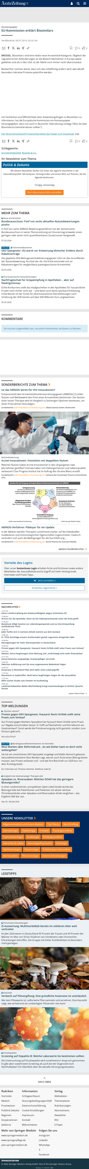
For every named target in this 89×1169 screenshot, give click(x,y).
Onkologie (61, 843)
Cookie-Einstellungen (33, 1110)
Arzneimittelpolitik (11, 152)
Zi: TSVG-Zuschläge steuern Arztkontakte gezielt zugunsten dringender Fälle (37, 637)
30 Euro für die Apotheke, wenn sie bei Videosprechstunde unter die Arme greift (39, 618)
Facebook (44, 1154)
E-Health (44, 830)
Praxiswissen (8, 1105)
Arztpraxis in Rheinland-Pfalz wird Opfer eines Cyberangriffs (30, 670)
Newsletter (60, 1115)
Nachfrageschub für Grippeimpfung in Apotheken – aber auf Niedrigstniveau (37, 281)
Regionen (6, 1115)
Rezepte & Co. (29, 152)
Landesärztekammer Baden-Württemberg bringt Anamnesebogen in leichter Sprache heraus (42, 687)
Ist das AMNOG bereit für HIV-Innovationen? (28, 389)
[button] (85, 3)
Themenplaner (62, 1100)
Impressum (28, 1115)
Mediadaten (60, 1096)
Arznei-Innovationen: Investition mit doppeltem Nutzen (34, 460)
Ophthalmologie (11, 849)
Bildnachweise (29, 1124)
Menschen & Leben (13, 843)
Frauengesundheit (62, 830)
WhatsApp (44, 1145)
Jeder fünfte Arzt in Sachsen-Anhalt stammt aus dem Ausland (30, 632)
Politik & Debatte (10, 1110)
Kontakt (26, 1120)
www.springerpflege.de (13, 1140)
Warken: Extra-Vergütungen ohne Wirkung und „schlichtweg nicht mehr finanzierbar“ (42, 653)
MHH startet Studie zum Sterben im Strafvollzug (24, 680)
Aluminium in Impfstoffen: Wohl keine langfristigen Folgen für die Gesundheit (38, 675)
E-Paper (58, 1124)
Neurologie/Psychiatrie (40, 843)
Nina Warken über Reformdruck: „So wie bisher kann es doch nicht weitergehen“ (41, 748)
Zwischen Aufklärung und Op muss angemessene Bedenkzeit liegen (33, 664)
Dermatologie (10, 830)
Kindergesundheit (52, 836)
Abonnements (61, 1110)
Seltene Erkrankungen (54, 855)
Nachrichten (9, 606)
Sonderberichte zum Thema (24, 384)
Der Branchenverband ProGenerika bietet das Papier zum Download (37, 133)
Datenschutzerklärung (34, 1105)
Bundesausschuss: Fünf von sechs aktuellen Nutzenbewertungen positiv (40, 223)
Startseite (6, 1096)
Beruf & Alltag (71, 824)
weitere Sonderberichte (73, 549)
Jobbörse (6, 1124)
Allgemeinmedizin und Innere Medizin (23, 824)
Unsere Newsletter (17, 818)
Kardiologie (33, 836)
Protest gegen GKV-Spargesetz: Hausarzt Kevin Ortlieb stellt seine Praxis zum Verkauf (42, 648)
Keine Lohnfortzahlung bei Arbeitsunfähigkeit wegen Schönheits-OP (34, 613)
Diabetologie (29, 830)
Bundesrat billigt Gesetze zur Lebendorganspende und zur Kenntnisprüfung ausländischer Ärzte (37, 625)
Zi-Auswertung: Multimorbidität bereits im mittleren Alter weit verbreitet (39, 927)
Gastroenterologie (13, 836)
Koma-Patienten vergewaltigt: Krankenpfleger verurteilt (28, 659)
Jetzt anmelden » (44, 580)
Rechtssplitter (10, 855)
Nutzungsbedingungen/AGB (37, 1100)
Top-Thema (53, 824)
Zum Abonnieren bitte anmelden (44, 192)
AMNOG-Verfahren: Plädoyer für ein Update (27, 527)
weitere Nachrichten (78, 693)
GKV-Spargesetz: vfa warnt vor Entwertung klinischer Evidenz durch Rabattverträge (42, 252)
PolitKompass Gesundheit (56, 849)
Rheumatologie (30, 855)
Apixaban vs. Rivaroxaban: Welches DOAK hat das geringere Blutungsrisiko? (37, 781)
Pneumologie (32, 849)
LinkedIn (43, 1140)
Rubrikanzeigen (62, 1105)
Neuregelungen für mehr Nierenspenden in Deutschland (28, 642)
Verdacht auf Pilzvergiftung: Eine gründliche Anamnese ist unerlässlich (43, 996)
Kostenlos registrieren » (44, 587)
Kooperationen (9, 1120)
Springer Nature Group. (60, 1164)
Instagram (44, 1135)
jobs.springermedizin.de (14, 1145)
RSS (56, 1120)
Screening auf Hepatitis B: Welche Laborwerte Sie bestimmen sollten (42, 1056)
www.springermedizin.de (14, 1135)
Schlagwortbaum (31, 1096)
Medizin (5, 1100)
